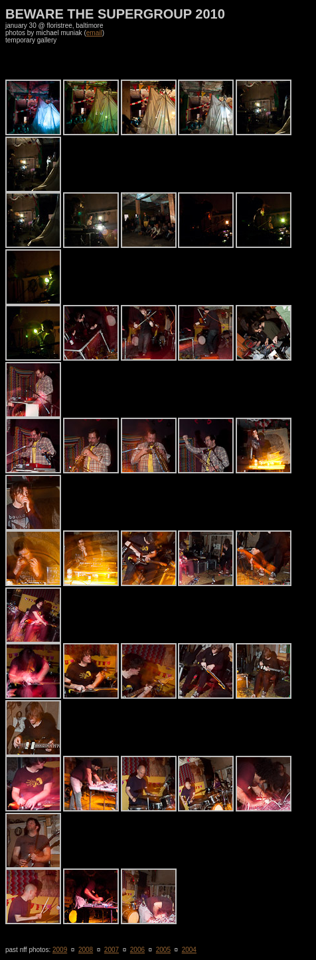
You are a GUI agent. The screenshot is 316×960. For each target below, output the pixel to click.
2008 (85, 949)
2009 (59, 949)
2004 (189, 949)
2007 (111, 949)
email (94, 32)
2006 (137, 949)
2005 (163, 949)
